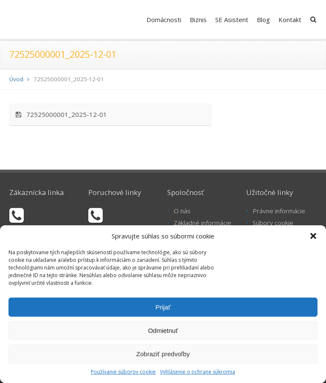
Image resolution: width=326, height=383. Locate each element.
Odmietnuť (163, 330)
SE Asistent (231, 19)
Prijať (163, 307)
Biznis (198, 19)
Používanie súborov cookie (123, 371)
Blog (263, 19)
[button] (313, 236)
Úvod (16, 79)
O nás (182, 211)
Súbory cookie (273, 222)
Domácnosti (163, 19)
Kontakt (289, 19)
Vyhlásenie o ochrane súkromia (197, 371)
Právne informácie (279, 211)
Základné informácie (202, 222)
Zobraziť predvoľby (163, 353)
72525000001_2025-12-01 (61, 114)
